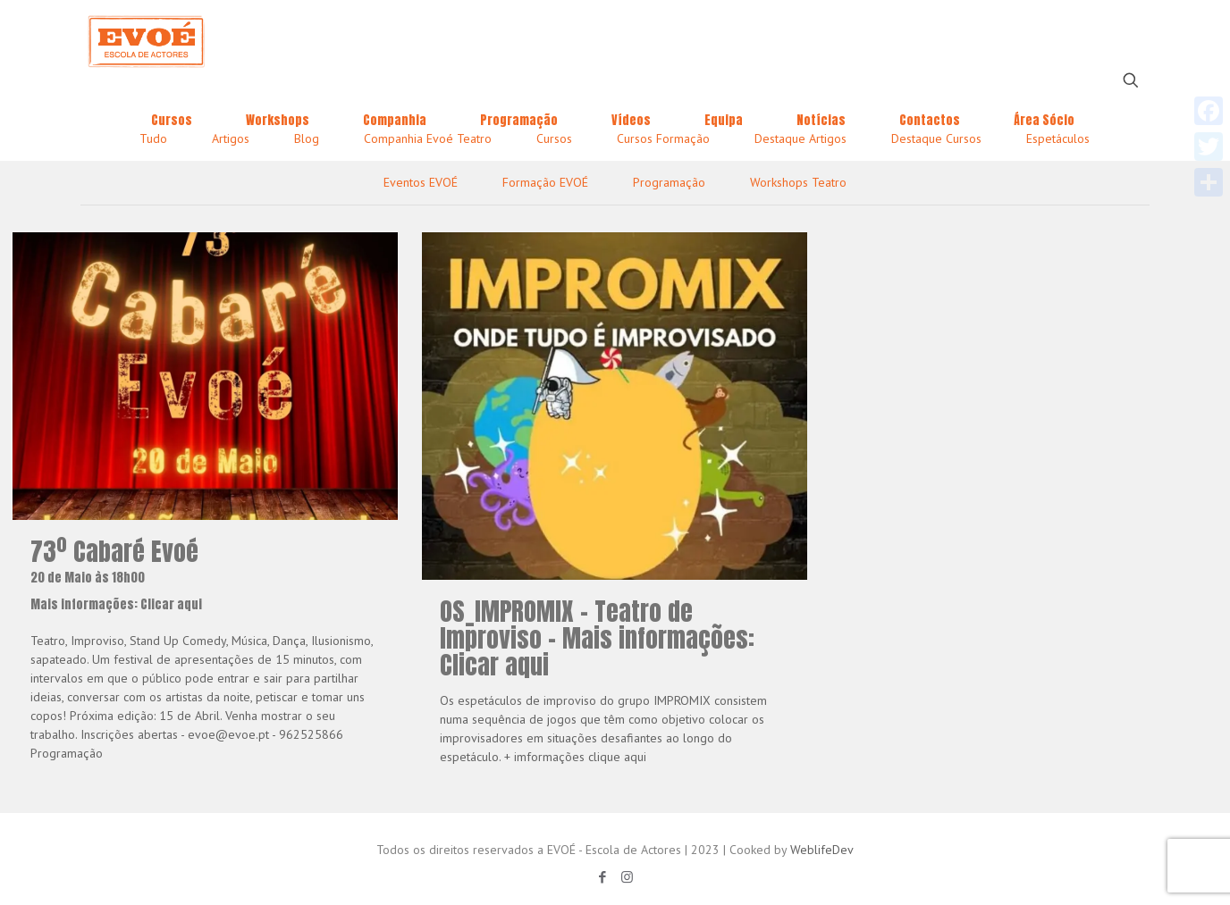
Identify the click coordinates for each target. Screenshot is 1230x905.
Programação (669, 182)
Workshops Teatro (798, 182)
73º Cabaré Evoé (205, 575)
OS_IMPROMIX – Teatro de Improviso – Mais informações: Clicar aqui (597, 637)
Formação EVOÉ (545, 182)
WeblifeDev (822, 850)
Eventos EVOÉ (420, 182)
